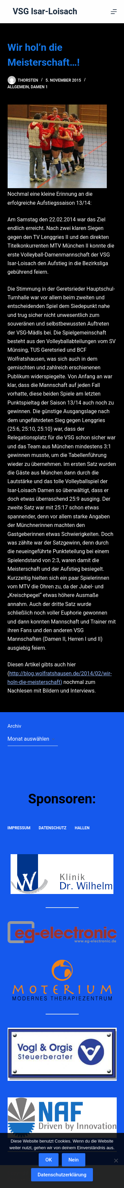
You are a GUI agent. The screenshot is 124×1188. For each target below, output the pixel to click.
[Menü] (114, 12)
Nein (73, 1160)
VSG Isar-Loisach (45, 11)
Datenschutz (52, 828)
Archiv (14, 726)
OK (48, 1160)
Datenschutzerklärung (62, 1175)
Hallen (82, 828)
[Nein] (115, 1160)
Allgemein (18, 87)
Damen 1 (39, 87)
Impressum (19, 828)
